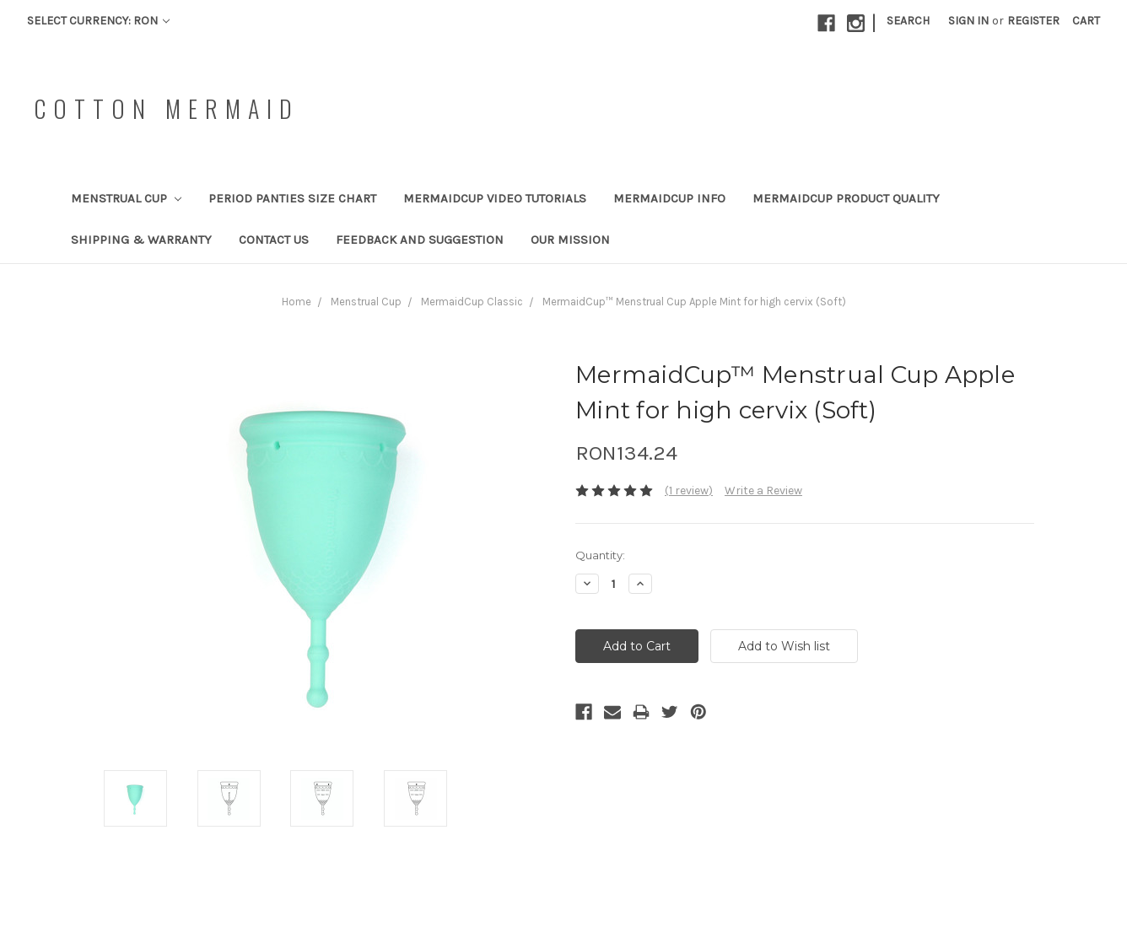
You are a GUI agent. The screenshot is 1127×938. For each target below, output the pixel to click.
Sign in (968, 20)
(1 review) (689, 490)
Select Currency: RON (98, 20)
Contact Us (274, 239)
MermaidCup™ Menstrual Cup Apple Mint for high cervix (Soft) (694, 301)
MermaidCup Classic (472, 301)
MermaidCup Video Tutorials (494, 198)
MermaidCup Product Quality (846, 198)
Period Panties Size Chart (292, 198)
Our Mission (570, 239)
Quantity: (600, 555)
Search (908, 20)
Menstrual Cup (126, 198)
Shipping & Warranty (141, 239)
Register (1033, 20)
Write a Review (763, 490)
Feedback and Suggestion (420, 239)
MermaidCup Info (669, 198)
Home (296, 301)
